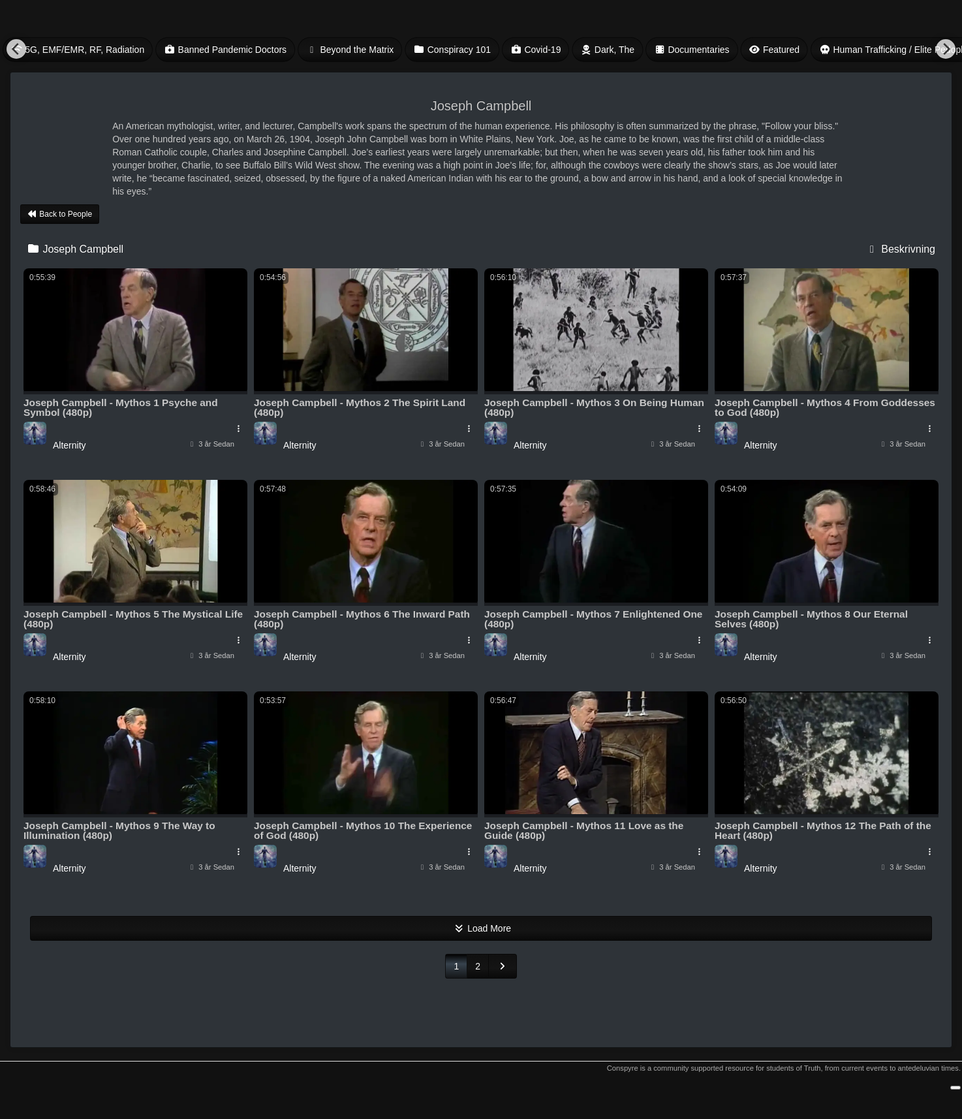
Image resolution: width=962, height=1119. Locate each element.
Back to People (59, 214)
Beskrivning (900, 249)
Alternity (69, 445)
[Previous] (16, 49)
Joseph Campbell (75, 249)
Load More (481, 928)
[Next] (945, 49)
